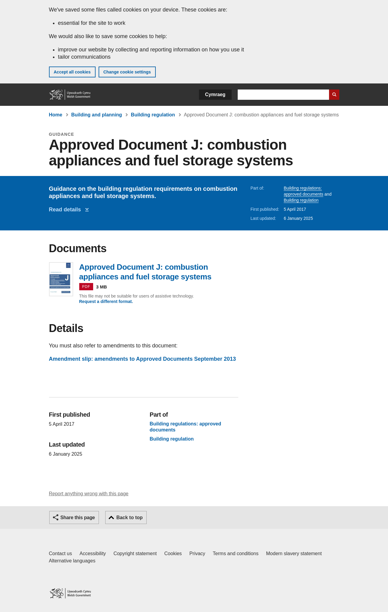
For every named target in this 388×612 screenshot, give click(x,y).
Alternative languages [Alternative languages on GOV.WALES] (72, 560)
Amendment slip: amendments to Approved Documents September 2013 (142, 359)
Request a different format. (106, 301)
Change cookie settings (127, 72)
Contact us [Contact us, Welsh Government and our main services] (60, 553)
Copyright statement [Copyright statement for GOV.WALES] (135, 553)
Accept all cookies (72, 72)
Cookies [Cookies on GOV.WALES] (173, 553)
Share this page (77, 517)
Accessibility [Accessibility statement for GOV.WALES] (93, 553)
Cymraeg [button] (215, 94)
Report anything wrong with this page (89, 493)
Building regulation (153, 114)
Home (55, 114)
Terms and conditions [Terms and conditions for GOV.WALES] (236, 553)
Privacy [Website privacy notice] (197, 553)
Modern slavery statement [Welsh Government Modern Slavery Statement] (294, 553)
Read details (66, 210)
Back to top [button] (129, 517)
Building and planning (96, 114)
